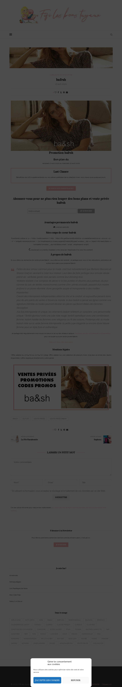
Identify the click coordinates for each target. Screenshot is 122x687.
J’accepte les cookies (47, 680)
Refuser (75, 680)
